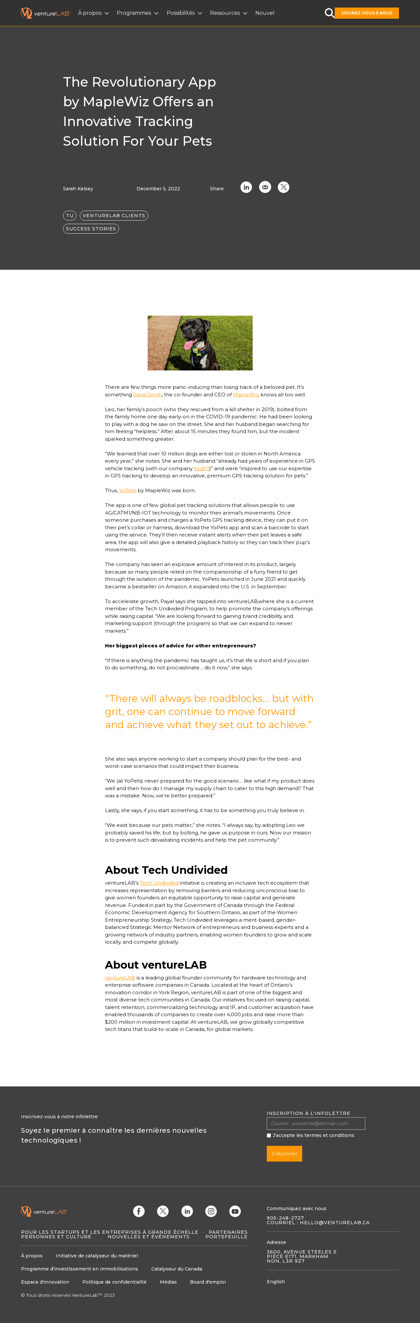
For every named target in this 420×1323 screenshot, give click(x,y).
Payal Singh (147, 394)
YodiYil (201, 468)
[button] (94, 13)
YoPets (127, 490)
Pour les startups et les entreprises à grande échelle (110, 1232)
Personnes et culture (56, 1236)
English (276, 1281)
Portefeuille (226, 1236)
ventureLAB (120, 978)
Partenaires (228, 1232)
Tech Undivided (159, 883)
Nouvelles (265, 13)
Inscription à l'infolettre (308, 1113)
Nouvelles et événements (149, 1236)
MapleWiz (245, 394)
